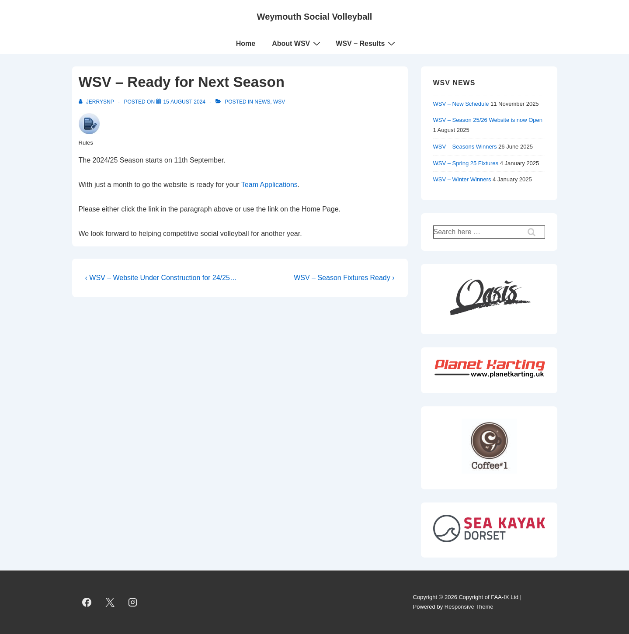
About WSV (297, 43)
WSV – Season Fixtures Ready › (344, 277)
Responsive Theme (469, 606)
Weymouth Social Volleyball (314, 16)
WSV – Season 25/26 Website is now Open (488, 120)
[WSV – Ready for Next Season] (184, 102)
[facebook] (87, 602)
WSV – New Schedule (461, 103)
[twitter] (109, 602)
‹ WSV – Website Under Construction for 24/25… (161, 277)
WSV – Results (366, 43)
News (262, 102)
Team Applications (269, 184)
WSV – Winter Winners (462, 179)
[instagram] (133, 602)
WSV (279, 102)
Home (245, 43)
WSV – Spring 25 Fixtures (466, 163)
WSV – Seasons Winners (465, 146)
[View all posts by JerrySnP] (97, 102)
